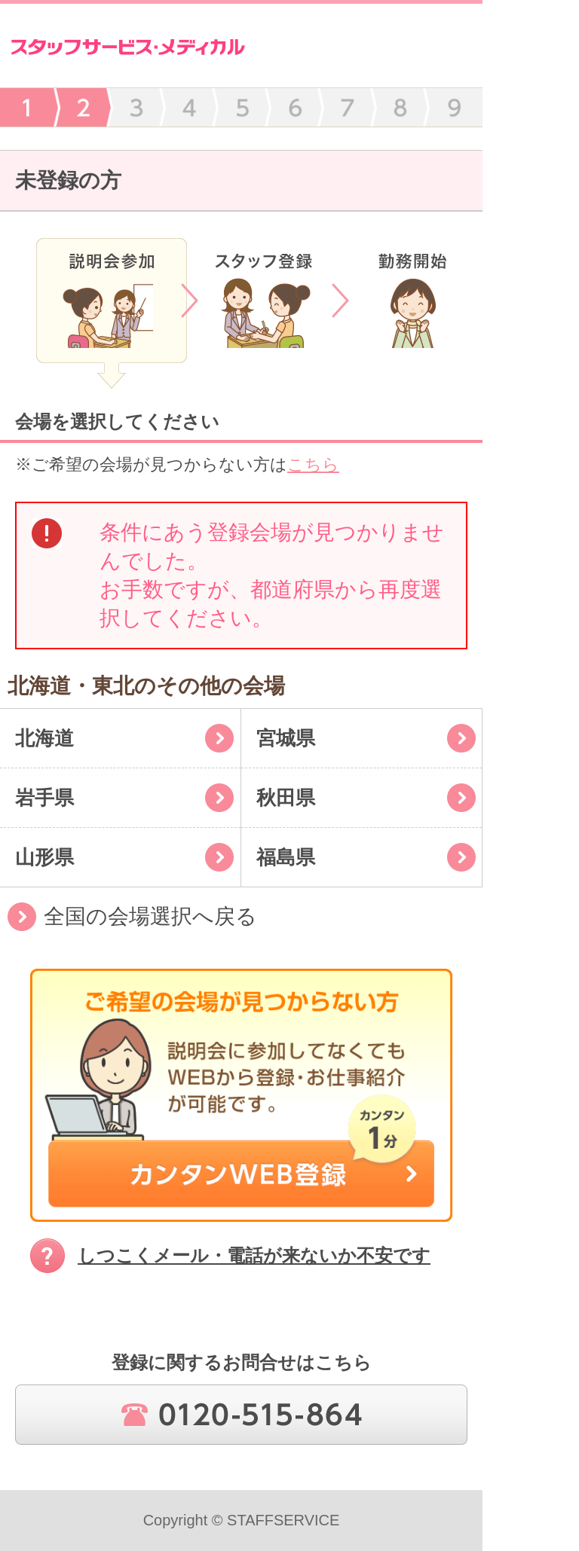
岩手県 (44, 797)
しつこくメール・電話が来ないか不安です (254, 1255)
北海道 (44, 738)
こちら (313, 464)
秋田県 (285, 797)
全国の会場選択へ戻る (132, 916)
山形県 (44, 857)
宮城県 (285, 738)
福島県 (285, 857)
